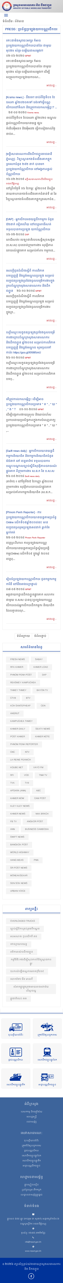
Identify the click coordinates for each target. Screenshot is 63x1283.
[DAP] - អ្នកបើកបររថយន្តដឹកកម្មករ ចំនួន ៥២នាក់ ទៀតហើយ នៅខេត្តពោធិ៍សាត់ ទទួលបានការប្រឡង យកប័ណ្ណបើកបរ (30, 224)
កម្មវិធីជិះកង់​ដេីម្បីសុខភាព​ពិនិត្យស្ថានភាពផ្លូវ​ (31, 962)
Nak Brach (42, 814)
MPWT (28, 56)
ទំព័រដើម (8, 21)
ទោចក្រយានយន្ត (18, 944)
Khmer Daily (17, 729)
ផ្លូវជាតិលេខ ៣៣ (18, 999)
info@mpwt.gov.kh (33, 1242)
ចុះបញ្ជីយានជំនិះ (15, 1035)
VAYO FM (38, 767)
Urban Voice (17, 891)
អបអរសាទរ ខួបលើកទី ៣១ (23, 936)
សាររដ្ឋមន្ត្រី (32, 1117)
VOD (26, 775)
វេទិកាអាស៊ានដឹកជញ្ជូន (21, 952)
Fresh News (17, 659)
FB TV (13, 822)
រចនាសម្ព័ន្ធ (32, 1122)
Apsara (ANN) (18, 791)
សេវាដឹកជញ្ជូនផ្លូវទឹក (16, 1085)
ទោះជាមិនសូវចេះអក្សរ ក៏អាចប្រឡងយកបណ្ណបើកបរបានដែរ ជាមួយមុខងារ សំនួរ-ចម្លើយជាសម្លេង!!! (28, 45)
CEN (43, 706)
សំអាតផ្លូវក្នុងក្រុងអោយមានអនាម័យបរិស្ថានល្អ (31, 989)
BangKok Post (19, 845)
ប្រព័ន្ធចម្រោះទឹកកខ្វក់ (31, 1190)
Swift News (17, 837)
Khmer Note (42, 737)
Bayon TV (42, 690)
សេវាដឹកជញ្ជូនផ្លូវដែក (47, 1060)
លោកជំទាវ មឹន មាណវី (21, 979)
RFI (12, 775)
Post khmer (17, 737)
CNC (12, 752)
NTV (27, 752)
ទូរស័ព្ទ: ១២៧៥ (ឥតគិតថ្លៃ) (33, 1233)
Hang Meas (17, 860)
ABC (38, 791)
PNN (36, 860)
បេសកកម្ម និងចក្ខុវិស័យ (31, 1111)
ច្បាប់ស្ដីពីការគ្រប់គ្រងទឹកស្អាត (25, 929)
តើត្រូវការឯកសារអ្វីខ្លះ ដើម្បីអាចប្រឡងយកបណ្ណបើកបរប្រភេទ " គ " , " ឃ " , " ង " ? (31, 404)
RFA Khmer (16, 667)
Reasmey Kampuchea (23, 683)
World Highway (19, 852)
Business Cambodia (37, 829)
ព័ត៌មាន (19, 21)
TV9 (27, 783)
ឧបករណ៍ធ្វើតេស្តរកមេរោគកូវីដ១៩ (27, 971)
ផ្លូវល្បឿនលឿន (31, 1185)
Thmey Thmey (18, 690)
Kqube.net (16, 767)
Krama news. (33, 113)
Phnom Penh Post (21, 675)
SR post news (18, 868)
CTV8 (13, 698)
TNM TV (43, 775)
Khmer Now (17, 798)
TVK (12, 783)
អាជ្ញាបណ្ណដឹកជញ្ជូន (47, 1085)
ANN (12, 829)
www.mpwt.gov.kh (33, 1251)
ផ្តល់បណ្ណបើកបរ (15, 1060)
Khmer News (17, 814)
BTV (28, 698)
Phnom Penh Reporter (35, 538)
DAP (27, 235)
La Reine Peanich (20, 760)
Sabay (39, 659)
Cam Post (40, 798)
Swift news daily (32, 476)
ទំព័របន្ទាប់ (40, 636)
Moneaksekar (18, 876)
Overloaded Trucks (22, 921)
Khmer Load (40, 667)
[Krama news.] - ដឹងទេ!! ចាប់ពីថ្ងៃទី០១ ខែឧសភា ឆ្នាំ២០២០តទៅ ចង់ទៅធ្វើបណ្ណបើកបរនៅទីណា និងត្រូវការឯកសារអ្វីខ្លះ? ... (31, 102)
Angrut (14, 713)
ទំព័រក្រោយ (23, 636)
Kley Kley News (20, 806)
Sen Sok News (18, 883)
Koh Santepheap (20, 706)
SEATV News (42, 729)
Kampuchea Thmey (21, 721)
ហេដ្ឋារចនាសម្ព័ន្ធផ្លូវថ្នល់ (32, 1195)
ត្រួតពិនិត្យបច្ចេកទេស (47, 1035)
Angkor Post (35, 822)
